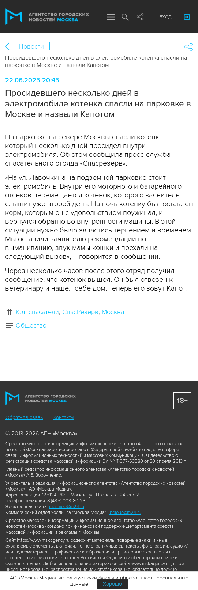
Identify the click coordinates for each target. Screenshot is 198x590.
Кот (20, 312)
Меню (110, 17)
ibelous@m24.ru (125, 512)
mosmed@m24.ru (66, 507)
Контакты (63, 417)
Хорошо (112, 584)
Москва (113, 312)
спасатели (44, 312)
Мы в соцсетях (139, 17)
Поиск (125, 17)
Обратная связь (24, 417)
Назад (12, 47)
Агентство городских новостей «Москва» (47, 16)
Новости (31, 46)
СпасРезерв (80, 312)
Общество (31, 325)
